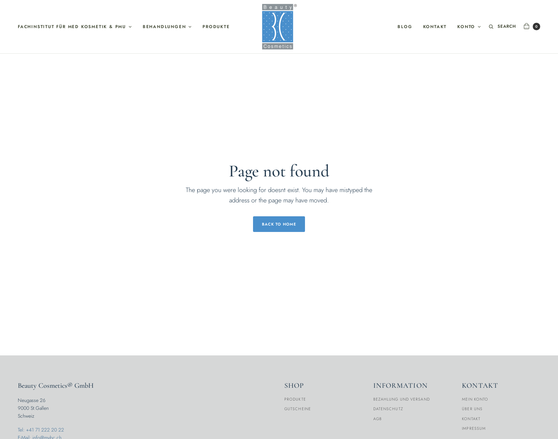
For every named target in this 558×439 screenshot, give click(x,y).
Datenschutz (388, 409)
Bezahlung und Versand (401, 399)
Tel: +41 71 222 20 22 (41, 429)
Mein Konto (475, 399)
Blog (405, 26)
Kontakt (435, 26)
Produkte (216, 26)
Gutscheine (297, 409)
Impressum (474, 428)
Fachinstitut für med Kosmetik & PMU (72, 26)
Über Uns (472, 409)
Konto (466, 26)
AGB (377, 419)
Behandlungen (164, 26)
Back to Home (279, 224)
